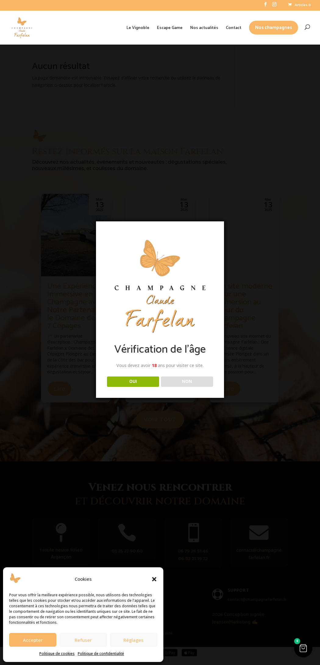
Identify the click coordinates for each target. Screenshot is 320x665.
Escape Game (170, 27)
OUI (133, 381)
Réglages (133, 640)
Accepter (33, 640)
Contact (233, 27)
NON (187, 381)
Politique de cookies (57, 653)
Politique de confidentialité (101, 653)
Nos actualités (204, 27)
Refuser (83, 640)
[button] (154, 579)
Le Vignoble (137, 27)
